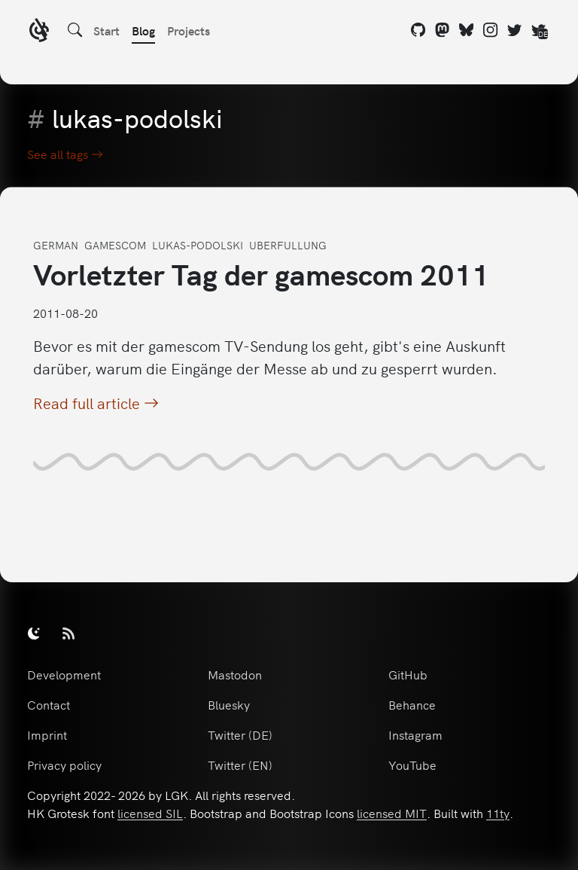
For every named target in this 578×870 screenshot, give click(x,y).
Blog (143, 30)
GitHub (407, 674)
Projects (188, 30)
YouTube (412, 764)
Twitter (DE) (240, 734)
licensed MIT (392, 812)
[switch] (34, 632)
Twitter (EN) (240, 764)
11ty (498, 812)
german (55, 244)
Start (106, 30)
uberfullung (288, 244)
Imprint (47, 734)
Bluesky (229, 704)
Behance (412, 704)
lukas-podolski (197, 244)
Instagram (415, 734)
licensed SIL (150, 812)
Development (64, 674)
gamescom (115, 244)
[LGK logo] (39, 32)
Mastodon (235, 674)
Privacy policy (64, 764)
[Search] (75, 30)
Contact (48, 704)
